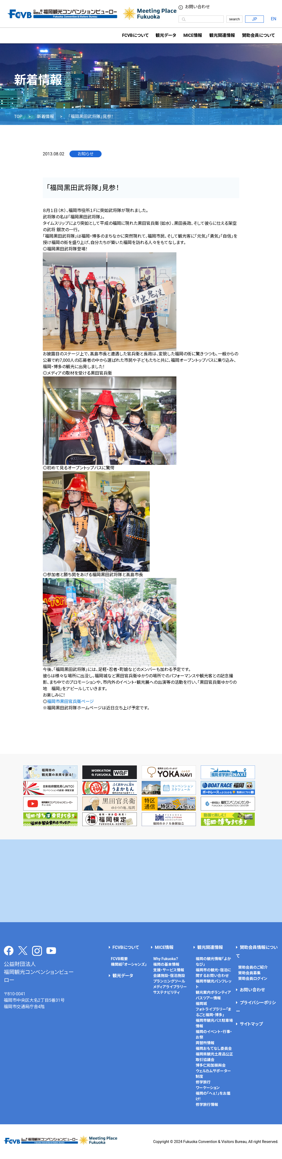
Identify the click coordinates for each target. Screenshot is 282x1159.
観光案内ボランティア (213, 992)
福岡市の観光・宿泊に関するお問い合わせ (213, 973)
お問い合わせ (252, 989)
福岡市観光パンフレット (213, 984)
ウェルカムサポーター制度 (213, 1074)
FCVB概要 (119, 959)
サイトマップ (251, 1024)
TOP (18, 117)
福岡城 (201, 1003)
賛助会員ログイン (252, 978)
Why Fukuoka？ (165, 959)
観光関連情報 (210, 947)
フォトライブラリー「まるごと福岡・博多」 (213, 1012)
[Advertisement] (141, 880)
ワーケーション (208, 1088)
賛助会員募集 (249, 973)
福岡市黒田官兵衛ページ (70, 701)
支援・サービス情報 (168, 970)
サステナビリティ (166, 992)
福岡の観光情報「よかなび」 (213, 962)
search (234, 19)
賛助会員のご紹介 (253, 967)
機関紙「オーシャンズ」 (129, 964)
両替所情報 (205, 1043)
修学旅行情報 (207, 1104)
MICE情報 (192, 35)
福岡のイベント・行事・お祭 (214, 1034)
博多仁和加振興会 (211, 1065)
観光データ (166, 35)
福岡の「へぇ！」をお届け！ (213, 1096)
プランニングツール (169, 981)
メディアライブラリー (170, 987)
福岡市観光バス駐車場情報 (214, 1023)
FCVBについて (126, 947)
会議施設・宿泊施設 (169, 975)
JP (254, 19)
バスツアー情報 (208, 998)
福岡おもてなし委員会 (214, 1048)
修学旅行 (203, 1082)
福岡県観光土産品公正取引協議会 (214, 1057)
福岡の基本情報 (166, 964)
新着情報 (45, 117)
